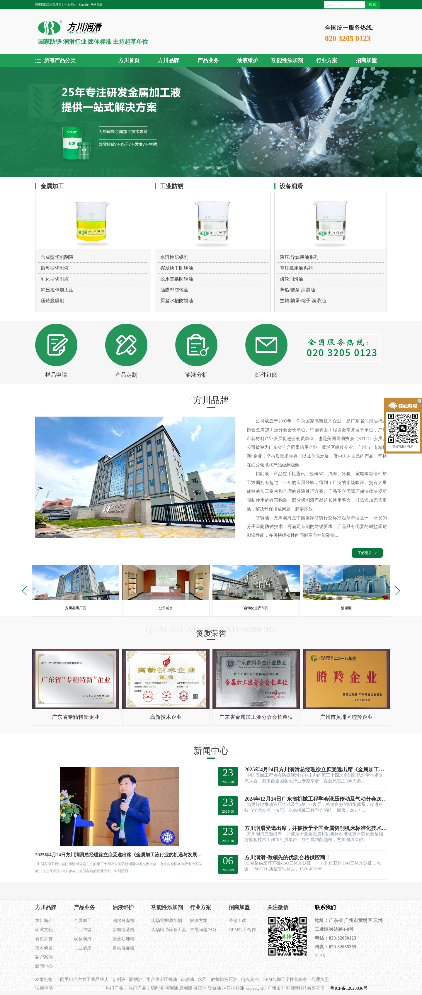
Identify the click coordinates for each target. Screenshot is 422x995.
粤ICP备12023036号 (349, 988)
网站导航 (96, 4)
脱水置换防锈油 (176, 278)
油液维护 (247, 60)
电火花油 (250, 979)
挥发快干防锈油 (176, 268)
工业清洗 (82, 947)
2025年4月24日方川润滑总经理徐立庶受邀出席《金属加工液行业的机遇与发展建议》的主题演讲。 (119, 854)
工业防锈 (82, 929)
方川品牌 (168, 60)
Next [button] (395, 590)
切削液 (118, 979)
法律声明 (44, 988)
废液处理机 (124, 938)
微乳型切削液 (55, 268)
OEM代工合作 (242, 929)
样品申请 (56, 375)
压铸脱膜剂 (52, 300)
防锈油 (135, 979)
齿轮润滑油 (291, 278)
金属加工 (82, 920)
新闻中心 (44, 966)
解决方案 (198, 920)
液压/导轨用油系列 (299, 257)
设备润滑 (82, 938)
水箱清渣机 (124, 929)
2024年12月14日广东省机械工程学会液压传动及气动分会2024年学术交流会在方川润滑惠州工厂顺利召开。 (315, 799)
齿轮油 (187, 979)
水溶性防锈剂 (174, 257)
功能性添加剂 (287, 60)
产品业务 (208, 60)
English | (84, 4)
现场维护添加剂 (166, 920)
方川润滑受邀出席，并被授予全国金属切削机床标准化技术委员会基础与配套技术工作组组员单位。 (315, 828)
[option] (75, 590)
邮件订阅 (266, 375)
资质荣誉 (44, 938)
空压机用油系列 (296, 268)
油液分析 (196, 375)
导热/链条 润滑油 (297, 289)
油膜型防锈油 (174, 289)
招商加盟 (366, 60)
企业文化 (44, 929)
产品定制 (126, 375)
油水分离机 (124, 920)
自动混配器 (124, 947)
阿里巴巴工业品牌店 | (49, 4)
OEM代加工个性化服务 (285, 979)
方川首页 (128, 60)
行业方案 (326, 60)
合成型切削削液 (57, 257)
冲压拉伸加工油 (57, 289)
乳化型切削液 (55, 278)
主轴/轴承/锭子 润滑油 (303, 300)
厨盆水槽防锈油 (176, 300)
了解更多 (365, 553)
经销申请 (237, 920)
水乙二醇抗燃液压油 (217, 979)
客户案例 (44, 957)
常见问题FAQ (203, 929)
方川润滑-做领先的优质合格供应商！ (287, 857)
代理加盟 (320, 979)
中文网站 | (71, 4)
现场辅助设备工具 (168, 929)
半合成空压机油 (161, 979)
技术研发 (44, 947)
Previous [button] (26, 590)
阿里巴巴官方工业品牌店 (84, 979)
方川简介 (44, 920)
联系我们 (325, 907)
